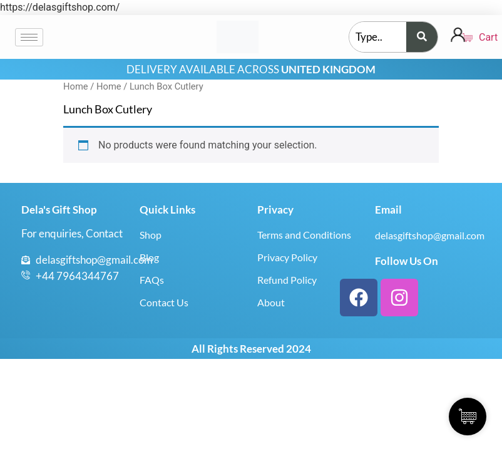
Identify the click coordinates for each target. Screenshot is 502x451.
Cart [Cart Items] (473, 37)
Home (75, 86)
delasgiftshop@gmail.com (429, 235)
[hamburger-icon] (29, 37)
